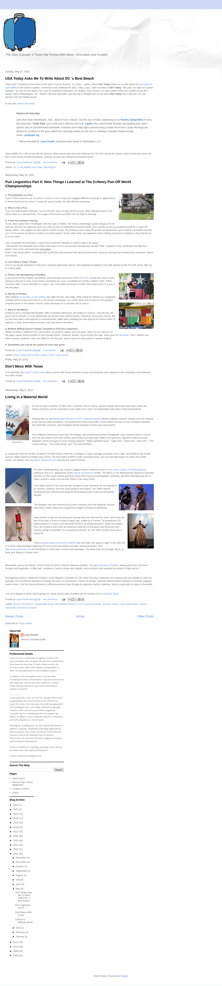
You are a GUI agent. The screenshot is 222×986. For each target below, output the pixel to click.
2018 (16, 827)
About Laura (18, 778)
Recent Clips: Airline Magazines (22, 783)
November (21, 862)
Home (80, 616)
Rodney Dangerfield (131, 119)
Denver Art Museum (83, 472)
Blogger (124, 976)
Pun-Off (84, 278)
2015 (16, 840)
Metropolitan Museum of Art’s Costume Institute (77, 418)
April (18, 927)
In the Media (24, 167)
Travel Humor (62, 355)
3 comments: (50, 350)
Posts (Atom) (25, 623)
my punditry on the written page (35, 297)
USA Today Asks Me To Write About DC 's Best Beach (49, 78)
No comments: (50, 162)
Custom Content (20, 788)
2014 (16, 845)
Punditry (43, 355)
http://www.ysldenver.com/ (18, 549)
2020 (16, 818)
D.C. (50, 119)
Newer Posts (14, 616)
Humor (16, 355)
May (18, 888)
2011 (16, 942)
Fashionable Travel (44, 604)
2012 (16, 853)
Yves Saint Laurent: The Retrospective (127, 469)
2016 (16, 836)
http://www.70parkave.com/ (43, 460)
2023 (16, 805)
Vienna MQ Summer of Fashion (21, 607)
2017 (16, 831)
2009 (16, 951)
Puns (51, 355)
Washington (50, 167)
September (22, 871)
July (18, 879)
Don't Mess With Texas (24, 366)
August (20, 875)
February (21, 932)
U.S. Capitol (85, 123)
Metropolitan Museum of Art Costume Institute (78, 604)
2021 (16, 814)
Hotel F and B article (35, 372)
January (20, 936)
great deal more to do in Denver (60, 542)
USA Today (36, 167)
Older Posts (145, 616)
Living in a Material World (26, 397)
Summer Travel (110, 604)
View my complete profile (33, 639)
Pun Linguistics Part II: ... (22, 906)
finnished (123, 335)
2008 (16, 955)
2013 (16, 849)
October (20, 866)
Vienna (143, 604)
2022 (16, 809)
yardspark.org (31, 135)
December (21, 857)
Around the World (110, 593)
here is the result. (26, 103)
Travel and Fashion (128, 604)
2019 (16, 822)
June (19, 884)
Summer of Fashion (109, 565)
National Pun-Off (29, 355)
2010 (16, 946)
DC (15, 167)
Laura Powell (47, 141)
